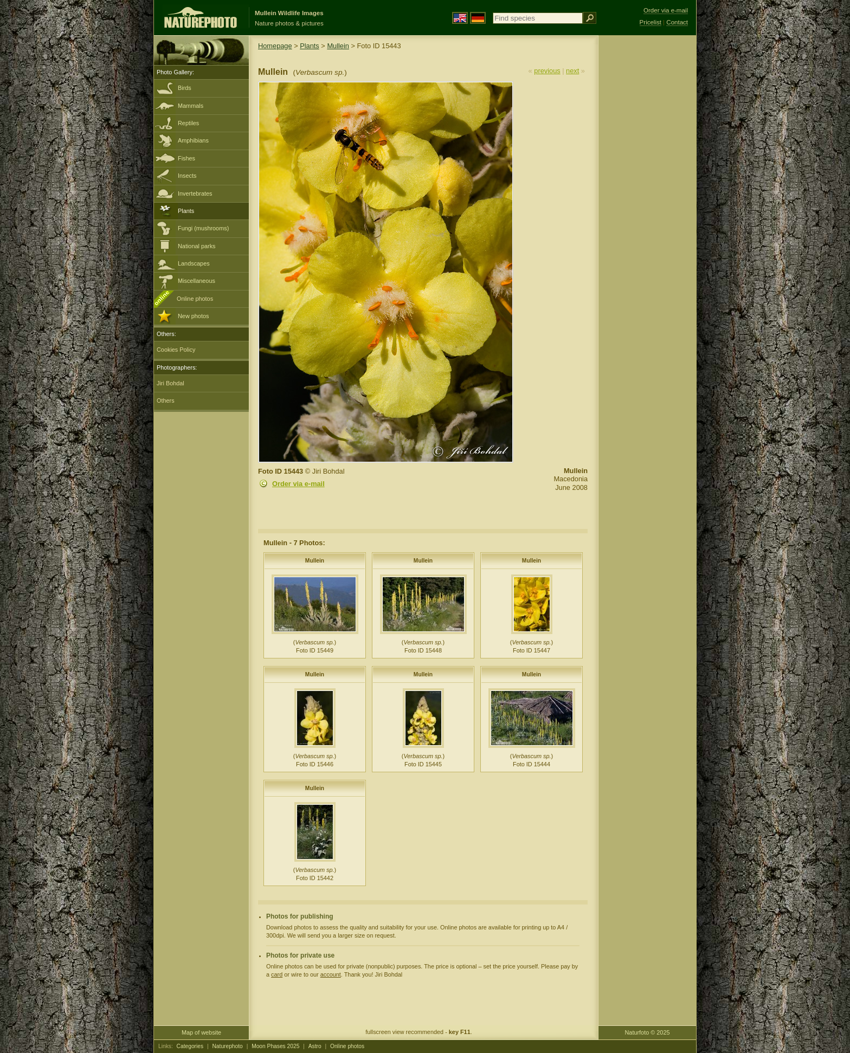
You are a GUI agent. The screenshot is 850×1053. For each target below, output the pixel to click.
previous (547, 71)
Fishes (186, 158)
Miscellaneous (196, 280)
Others (166, 400)
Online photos (195, 298)
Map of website (201, 1032)
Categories (190, 1046)
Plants (186, 211)
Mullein (338, 46)
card (276, 974)
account (330, 974)
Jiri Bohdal (170, 383)
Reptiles (188, 123)
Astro (314, 1046)
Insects (187, 175)
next (572, 71)
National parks (197, 246)
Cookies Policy (176, 349)
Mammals (190, 105)
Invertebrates (195, 193)
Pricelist (650, 22)
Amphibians (193, 140)
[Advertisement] (647, 208)
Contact (677, 22)
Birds (184, 88)
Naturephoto (227, 1046)
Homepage (275, 46)
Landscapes (194, 263)
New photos (193, 316)
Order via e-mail (298, 484)
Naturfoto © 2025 (647, 1032)
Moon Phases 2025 (275, 1046)
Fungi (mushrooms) (203, 228)
